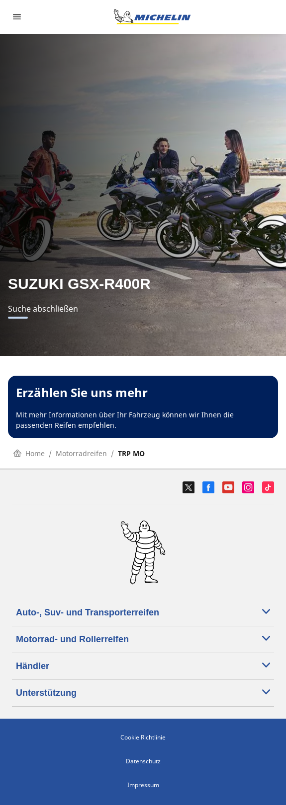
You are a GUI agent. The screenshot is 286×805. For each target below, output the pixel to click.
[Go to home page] (152, 17)
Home (29, 453)
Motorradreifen (81, 453)
